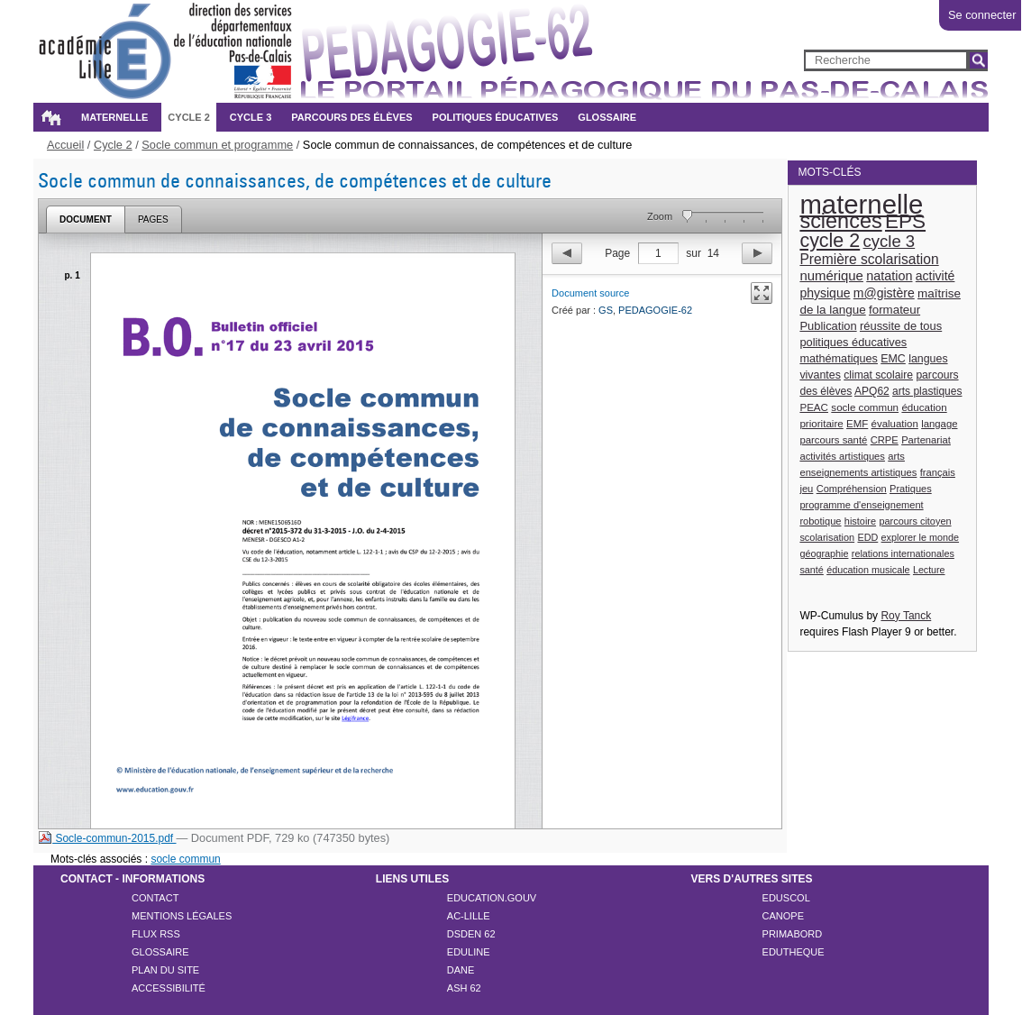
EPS (905, 221)
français (937, 472)
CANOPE (783, 915)
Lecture (929, 569)
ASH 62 (464, 988)
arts (896, 456)
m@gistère (884, 293)
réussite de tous (901, 326)
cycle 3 (889, 241)
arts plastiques (927, 391)
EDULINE (468, 951)
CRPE (885, 439)
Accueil (50, 117)
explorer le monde (920, 537)
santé (811, 569)
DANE (461, 970)
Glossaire (607, 117)
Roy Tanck (906, 615)
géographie (823, 553)
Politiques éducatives (496, 117)
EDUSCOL (786, 897)
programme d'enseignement (861, 504)
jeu (806, 488)
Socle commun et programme (217, 144)
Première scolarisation (868, 259)
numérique (831, 275)
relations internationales (903, 553)
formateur (894, 309)
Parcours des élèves (351, 117)
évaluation (894, 423)
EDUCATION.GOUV (491, 897)
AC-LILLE (468, 915)
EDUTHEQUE (793, 951)
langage (939, 423)
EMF (857, 423)
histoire (860, 521)
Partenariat (926, 439)
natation (889, 276)
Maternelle (114, 117)
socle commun (865, 407)
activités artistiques (842, 456)
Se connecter (982, 15)
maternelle (861, 204)
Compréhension (852, 488)
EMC (893, 358)
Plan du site (165, 970)
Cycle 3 (250, 117)
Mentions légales (182, 915)
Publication (827, 326)
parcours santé (833, 439)
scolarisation (826, 537)
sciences (840, 221)
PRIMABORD (792, 933)
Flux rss (156, 933)
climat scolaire (878, 375)
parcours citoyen (915, 521)
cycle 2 (829, 240)
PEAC (813, 407)
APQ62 (872, 391)
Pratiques (911, 488)
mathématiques (838, 358)
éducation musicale (867, 569)
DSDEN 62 (471, 933)
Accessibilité (168, 988)
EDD (867, 537)
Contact (155, 897)
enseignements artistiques (858, 472)
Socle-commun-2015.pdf (107, 838)
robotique (820, 521)
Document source (590, 293)
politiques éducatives (853, 342)
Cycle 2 (188, 117)
